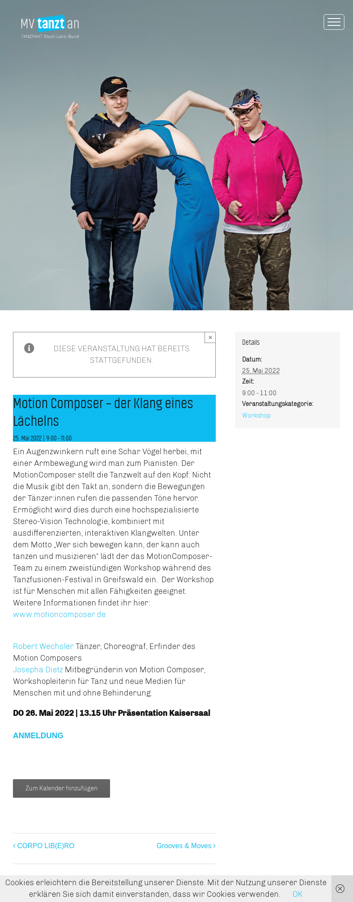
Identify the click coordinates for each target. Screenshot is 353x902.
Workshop (256, 415)
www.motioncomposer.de (59, 614)
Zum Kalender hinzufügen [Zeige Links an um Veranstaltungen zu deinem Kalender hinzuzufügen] (61, 788)
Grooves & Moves (184, 845)
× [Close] (210, 337)
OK (298, 894)
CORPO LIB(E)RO (45, 845)
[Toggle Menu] (334, 22)
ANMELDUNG (38, 735)
